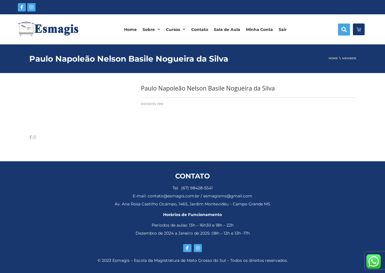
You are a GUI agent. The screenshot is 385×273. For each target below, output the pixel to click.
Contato (199, 29)
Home (130, 29)
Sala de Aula (227, 29)
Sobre (151, 29)
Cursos (175, 29)
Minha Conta (259, 29)
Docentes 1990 (152, 104)
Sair (283, 29)
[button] (344, 29)
